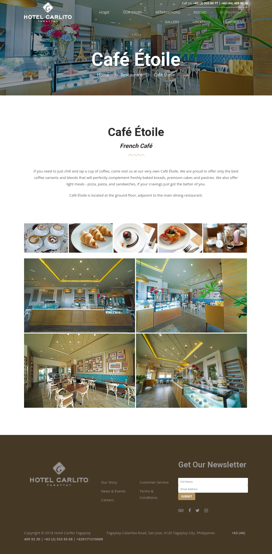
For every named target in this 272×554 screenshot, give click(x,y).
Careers (107, 499)
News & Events (113, 491)
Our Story (109, 482)
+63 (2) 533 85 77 (205, 9)
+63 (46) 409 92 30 (234, 9)
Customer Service (154, 482)
